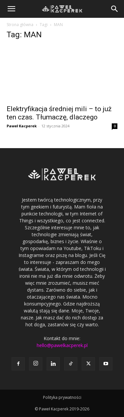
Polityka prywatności (62, 397)
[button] (11, 9)
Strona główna (20, 24)
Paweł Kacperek (22, 125)
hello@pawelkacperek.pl (62, 345)
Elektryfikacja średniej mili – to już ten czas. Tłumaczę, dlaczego (59, 113)
